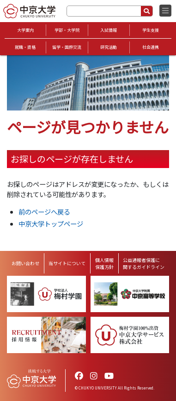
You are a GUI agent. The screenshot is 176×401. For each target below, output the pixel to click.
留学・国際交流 (66, 47)
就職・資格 (25, 47)
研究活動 (108, 47)
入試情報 (108, 30)
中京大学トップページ (50, 223)
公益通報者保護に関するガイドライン (143, 263)
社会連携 (150, 47)
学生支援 (150, 30)
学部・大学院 (67, 30)
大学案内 (25, 30)
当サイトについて (67, 263)
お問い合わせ (25, 263)
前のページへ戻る (44, 211)
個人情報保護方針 (104, 263)
